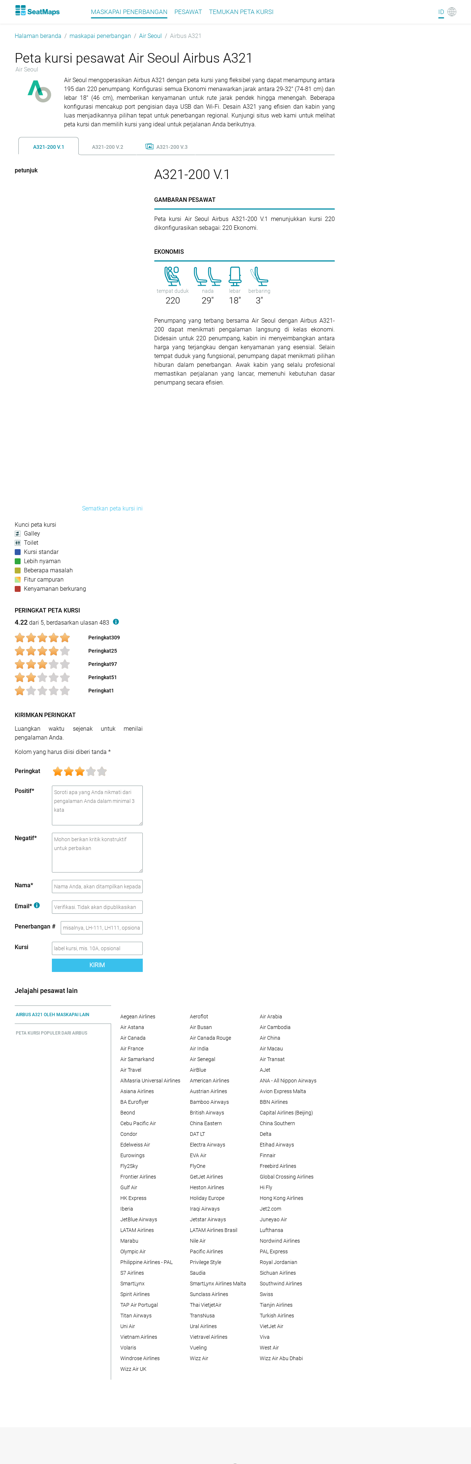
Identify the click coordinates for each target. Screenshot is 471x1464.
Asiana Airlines (137, 1091)
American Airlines (209, 1081)
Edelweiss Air (135, 1145)
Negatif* (26, 838)
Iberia (126, 1209)
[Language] (447, 11)
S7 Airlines (132, 1273)
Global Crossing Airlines (287, 1177)
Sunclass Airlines (209, 1294)
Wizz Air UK (133, 1369)
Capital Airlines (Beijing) (286, 1113)
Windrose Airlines (140, 1358)
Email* (27, 906)
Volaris (128, 1348)
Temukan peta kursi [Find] (241, 11)
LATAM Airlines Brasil (213, 1230)
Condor (128, 1134)
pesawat (188, 11)
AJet (265, 1070)
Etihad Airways (277, 1145)
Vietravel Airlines (208, 1337)
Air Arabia (271, 1016)
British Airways (207, 1113)
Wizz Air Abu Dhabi (281, 1358)
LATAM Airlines (137, 1230)
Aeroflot (199, 1016)
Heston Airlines (207, 1187)
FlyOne (197, 1166)
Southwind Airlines (281, 1283)
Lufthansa (271, 1230)
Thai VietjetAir (206, 1305)
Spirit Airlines (135, 1294)
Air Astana (132, 1027)
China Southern (277, 1123)
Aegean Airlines (137, 1016)
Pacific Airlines (206, 1251)
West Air (269, 1348)
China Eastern (206, 1123)
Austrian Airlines (208, 1091)
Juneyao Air (273, 1219)
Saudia (198, 1273)
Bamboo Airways (209, 1102)
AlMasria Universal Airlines (150, 1081)
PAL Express (274, 1251)
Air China (270, 1038)
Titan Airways (136, 1316)
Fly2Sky (129, 1166)
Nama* (24, 885)
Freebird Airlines (278, 1166)
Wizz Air (199, 1358)
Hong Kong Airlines (281, 1198)
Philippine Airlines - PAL (146, 1262)
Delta (266, 1134)
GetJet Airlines (206, 1177)
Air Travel (130, 1070)
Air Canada (133, 1038)
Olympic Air (133, 1251)
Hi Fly (266, 1187)
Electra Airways (207, 1145)
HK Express (133, 1198)
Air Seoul (150, 35)
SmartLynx (132, 1283)
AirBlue (198, 1070)
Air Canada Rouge (210, 1038)
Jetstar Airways (208, 1219)
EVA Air (198, 1155)
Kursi (21, 947)
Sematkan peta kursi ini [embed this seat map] (112, 508)
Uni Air (127, 1326)
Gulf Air (128, 1187)
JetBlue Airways (138, 1219)
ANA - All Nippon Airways (288, 1081)
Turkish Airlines (277, 1316)
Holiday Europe (207, 1198)
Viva (265, 1337)
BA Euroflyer (134, 1102)
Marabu (129, 1241)
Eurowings (132, 1155)
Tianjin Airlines (276, 1305)
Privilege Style (205, 1262)
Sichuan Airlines (278, 1273)
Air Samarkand (137, 1059)
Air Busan (201, 1027)
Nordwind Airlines (280, 1241)
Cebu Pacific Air (138, 1123)
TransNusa (202, 1316)
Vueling (198, 1348)
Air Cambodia (275, 1027)
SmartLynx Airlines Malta (218, 1283)
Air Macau (271, 1049)
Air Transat (272, 1059)
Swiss (266, 1294)
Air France (132, 1049)
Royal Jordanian (278, 1262)
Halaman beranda (38, 35)
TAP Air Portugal (139, 1305)
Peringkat (27, 771)
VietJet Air (271, 1326)
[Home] (37, 10)
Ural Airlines (203, 1326)
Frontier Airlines (138, 1177)
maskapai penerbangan (100, 35)
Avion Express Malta (283, 1091)
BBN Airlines (274, 1102)
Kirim (97, 965)
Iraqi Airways (205, 1209)
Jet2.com (270, 1209)
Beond (127, 1113)
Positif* (24, 790)
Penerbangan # (35, 926)
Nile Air (198, 1241)
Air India (199, 1049)
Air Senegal (202, 1059)
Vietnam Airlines (138, 1337)
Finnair (268, 1155)
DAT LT (197, 1134)
